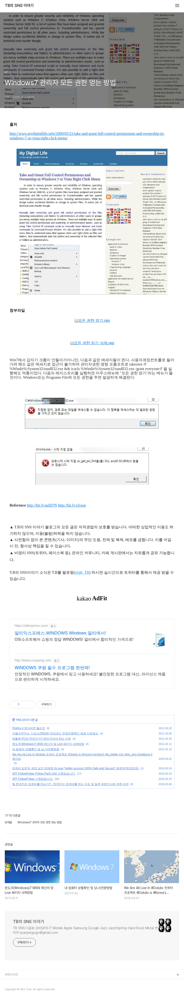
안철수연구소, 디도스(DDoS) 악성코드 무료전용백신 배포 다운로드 (55, 733)
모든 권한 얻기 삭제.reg (92, 343)
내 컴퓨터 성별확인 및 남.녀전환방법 (35, 749)
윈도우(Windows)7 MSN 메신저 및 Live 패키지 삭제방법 (48, 744)
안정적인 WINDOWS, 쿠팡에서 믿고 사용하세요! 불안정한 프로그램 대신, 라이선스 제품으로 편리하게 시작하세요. (90, 676)
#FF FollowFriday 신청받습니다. (32, 779)
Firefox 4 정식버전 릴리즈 (28, 728)
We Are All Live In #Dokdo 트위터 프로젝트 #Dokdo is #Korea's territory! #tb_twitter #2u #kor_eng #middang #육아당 (82, 756)
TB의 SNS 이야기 (19, 6)
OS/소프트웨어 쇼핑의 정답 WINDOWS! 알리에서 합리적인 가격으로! (74, 639)
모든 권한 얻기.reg (92, 320)
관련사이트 (11, 974)
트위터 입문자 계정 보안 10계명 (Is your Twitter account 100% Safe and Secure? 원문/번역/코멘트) (75, 768)
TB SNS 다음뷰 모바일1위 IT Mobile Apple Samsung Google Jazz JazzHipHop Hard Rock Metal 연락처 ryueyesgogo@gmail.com (85, 930)
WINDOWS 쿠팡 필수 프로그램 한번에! (52, 667)
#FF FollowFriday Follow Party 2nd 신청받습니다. (43, 773)
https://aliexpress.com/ (31, 626)
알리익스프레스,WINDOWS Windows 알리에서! (60, 633)
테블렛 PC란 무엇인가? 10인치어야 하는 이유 (41, 738)
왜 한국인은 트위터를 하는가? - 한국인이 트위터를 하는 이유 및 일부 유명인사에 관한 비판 (70, 784)
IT (13, 719)
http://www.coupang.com (33, 660)
